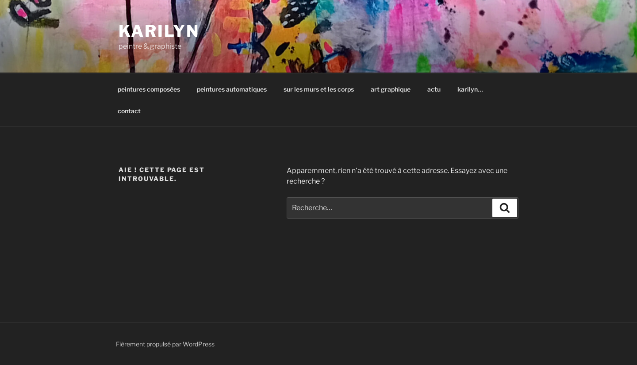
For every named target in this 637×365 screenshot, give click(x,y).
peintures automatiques (232, 89)
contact (129, 111)
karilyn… (470, 89)
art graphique (391, 89)
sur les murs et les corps (319, 89)
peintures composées (149, 89)
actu (434, 89)
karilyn (159, 31)
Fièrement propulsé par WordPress (165, 344)
